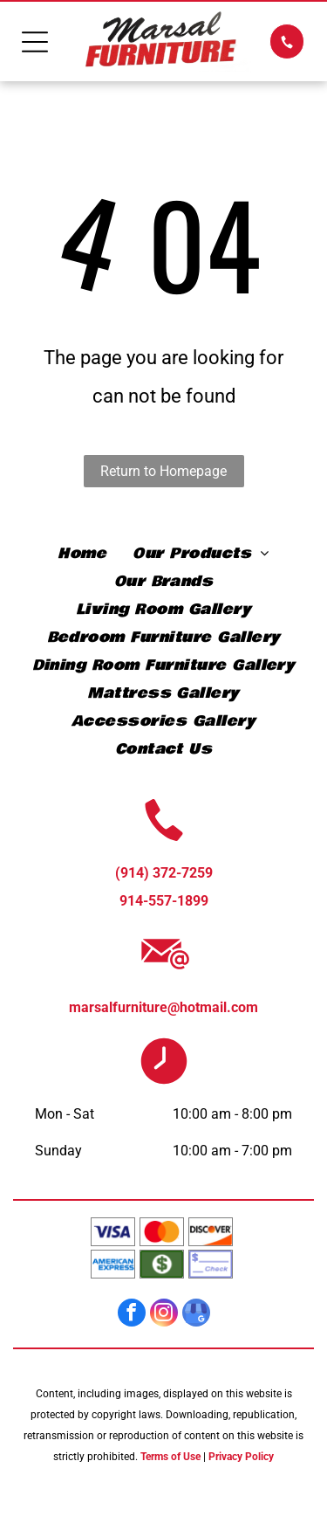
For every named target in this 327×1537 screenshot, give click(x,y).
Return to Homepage (163, 471)
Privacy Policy (241, 1457)
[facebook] (132, 1315)
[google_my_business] (196, 1315)
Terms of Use (170, 1457)
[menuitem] (81, 554)
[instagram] (164, 1315)
